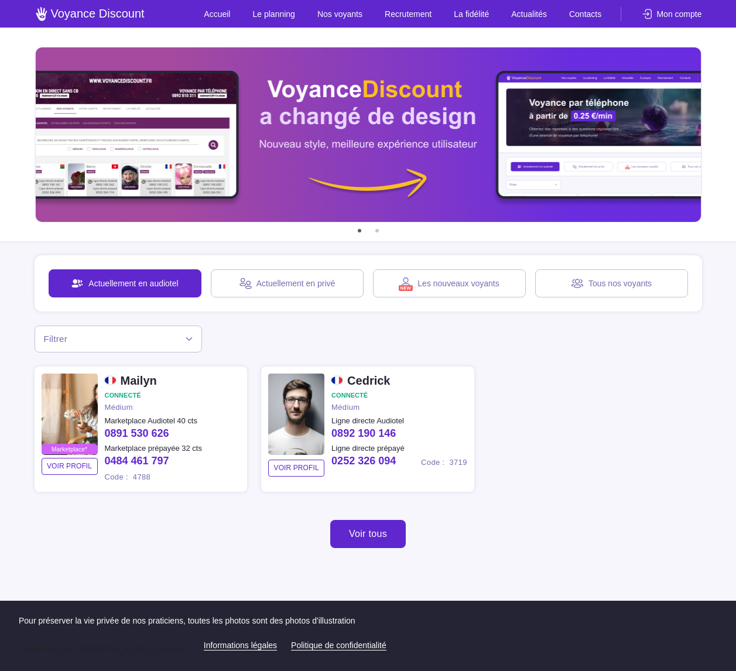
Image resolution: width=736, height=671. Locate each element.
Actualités (532, 14)
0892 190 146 (363, 433)
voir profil (69, 466)
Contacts (586, 14)
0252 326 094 (363, 461)
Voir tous (368, 534)
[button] (359, 231)
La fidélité (477, 14)
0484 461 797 (137, 461)
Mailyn (139, 380)
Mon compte (678, 14)
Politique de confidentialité (338, 645)
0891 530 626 (137, 433)
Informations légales (240, 645)
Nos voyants (349, 14)
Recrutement (415, 14)
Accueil (232, 14)
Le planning (286, 14)
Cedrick (368, 380)
